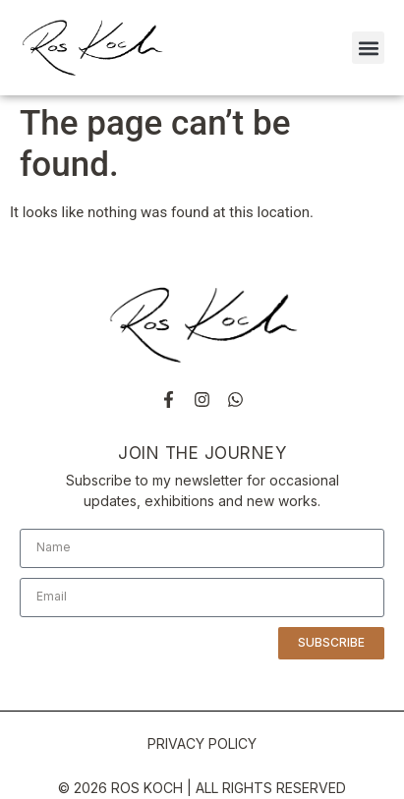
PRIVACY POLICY (202, 743)
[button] (368, 47)
